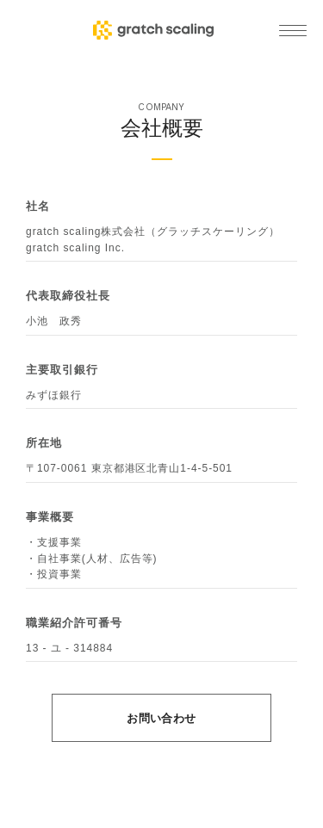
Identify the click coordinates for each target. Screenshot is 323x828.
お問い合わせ (161, 718)
